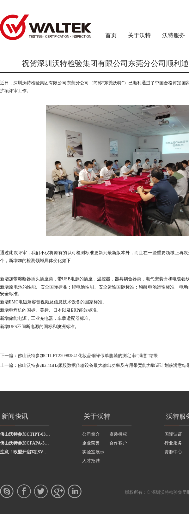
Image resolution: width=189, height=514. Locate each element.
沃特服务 (173, 35)
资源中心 (173, 452)
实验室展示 (93, 452)
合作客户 (118, 443)
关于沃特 (139, 35)
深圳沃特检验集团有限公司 (45, 27)
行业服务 (173, 443)
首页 (111, 35)
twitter (41, 491)
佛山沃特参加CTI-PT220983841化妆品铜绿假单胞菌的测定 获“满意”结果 (88, 355)
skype (7, 491)
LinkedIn (75, 491)
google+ (58, 491)
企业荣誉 (91, 443)
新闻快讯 (15, 416)
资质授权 (118, 434)
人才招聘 (91, 460)
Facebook (24, 491)
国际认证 (173, 434)
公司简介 (91, 434)
